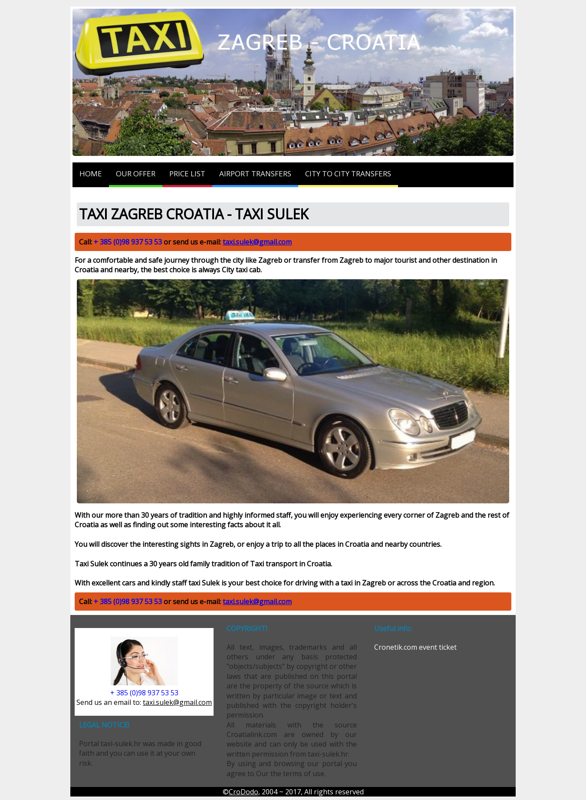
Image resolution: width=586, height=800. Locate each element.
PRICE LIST (187, 174)
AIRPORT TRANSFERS (255, 174)
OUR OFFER (135, 174)
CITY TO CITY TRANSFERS (348, 174)
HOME (90, 174)
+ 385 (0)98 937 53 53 (128, 242)
